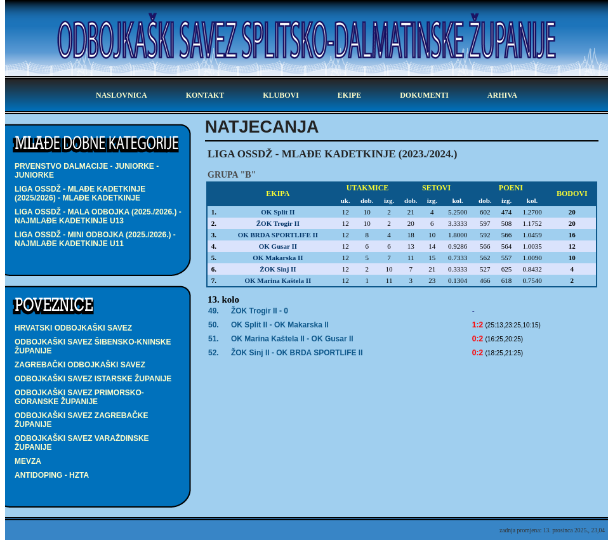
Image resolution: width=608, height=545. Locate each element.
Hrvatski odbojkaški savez (73, 328)
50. (213, 324)
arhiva (502, 95)
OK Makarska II (278, 257)
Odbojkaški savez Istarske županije (93, 378)
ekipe (349, 95)
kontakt (205, 95)
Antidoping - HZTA (52, 475)
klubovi (281, 95)
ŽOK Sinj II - (297, 352)
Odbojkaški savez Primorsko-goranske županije (79, 397)
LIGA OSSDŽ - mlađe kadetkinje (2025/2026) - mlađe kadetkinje (80, 193)
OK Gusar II (278, 246)
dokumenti (424, 95)
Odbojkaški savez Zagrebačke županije (81, 420)
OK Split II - (280, 324)
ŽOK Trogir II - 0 (259, 310)
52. (213, 352)
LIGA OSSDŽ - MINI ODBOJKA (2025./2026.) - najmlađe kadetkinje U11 (95, 239)
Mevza (28, 461)
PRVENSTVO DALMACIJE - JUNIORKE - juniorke (87, 171)
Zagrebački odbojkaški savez (80, 364)
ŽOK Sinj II (278, 269)
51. (213, 338)
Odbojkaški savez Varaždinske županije (82, 443)
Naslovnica (121, 95)
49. (213, 310)
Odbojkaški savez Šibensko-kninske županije (93, 346)
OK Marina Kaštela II (277, 280)
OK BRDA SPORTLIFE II (278, 235)
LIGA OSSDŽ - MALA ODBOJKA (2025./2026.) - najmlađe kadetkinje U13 (98, 216)
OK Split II (277, 212)
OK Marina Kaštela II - (292, 338)
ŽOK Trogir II (278, 223)
